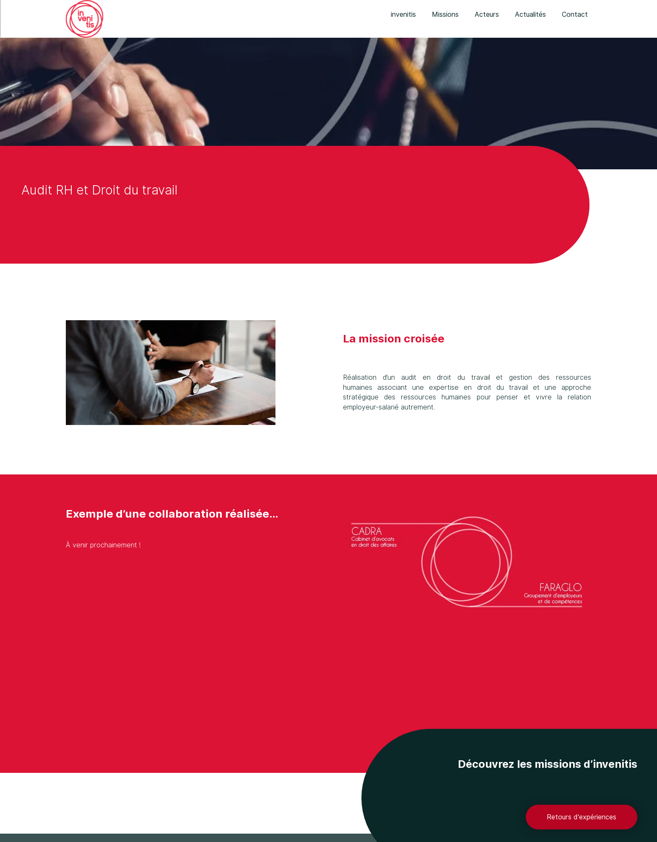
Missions (445, 14)
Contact (575, 14)
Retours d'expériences (581, 817)
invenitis (403, 14)
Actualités (530, 14)
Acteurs (487, 14)
